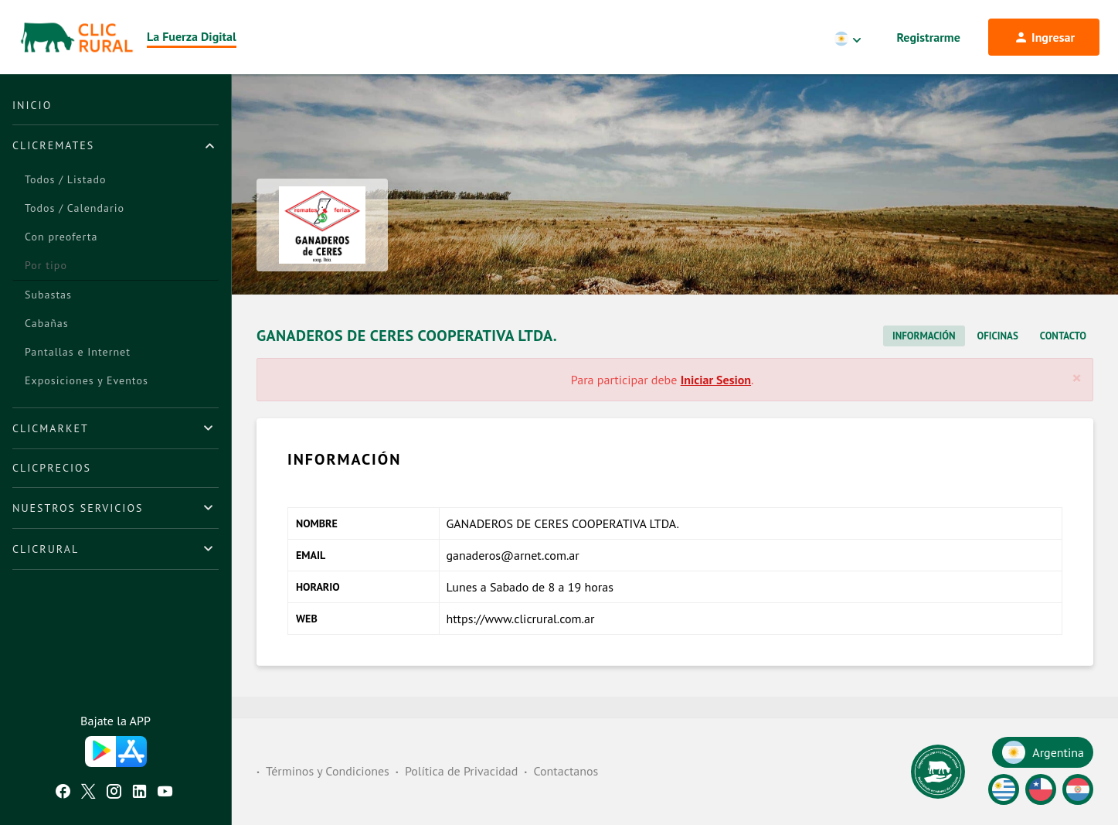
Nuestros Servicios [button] (77, 508)
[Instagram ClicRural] (114, 793)
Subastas (48, 295)
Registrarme (928, 37)
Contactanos (565, 771)
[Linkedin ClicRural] (139, 793)
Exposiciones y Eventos (86, 380)
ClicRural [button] (45, 549)
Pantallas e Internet (78, 352)
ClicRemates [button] (53, 145)
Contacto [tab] (1063, 356)
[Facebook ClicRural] (63, 793)
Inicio (32, 105)
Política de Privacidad (461, 771)
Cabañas (47, 323)
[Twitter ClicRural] (88, 793)
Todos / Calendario (74, 208)
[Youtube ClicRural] (165, 793)
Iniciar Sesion (716, 399)
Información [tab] (923, 356)
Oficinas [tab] (997, 356)
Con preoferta (61, 237)
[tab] (115, 145)
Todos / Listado (65, 179)
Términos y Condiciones (327, 771)
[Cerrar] (1077, 398)
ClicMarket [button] (50, 428)
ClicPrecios (51, 468)
